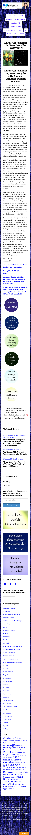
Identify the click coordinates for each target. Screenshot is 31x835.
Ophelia (5, 684)
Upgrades (6, 726)
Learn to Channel (15, 26)
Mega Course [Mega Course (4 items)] (23, 769)
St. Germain (17, 449)
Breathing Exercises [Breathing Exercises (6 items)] (13, 750)
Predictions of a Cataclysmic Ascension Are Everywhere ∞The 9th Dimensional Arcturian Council (14, 443)
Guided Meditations (9, 652)
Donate (19, 30)
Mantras (5, 665)
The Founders (7, 716)
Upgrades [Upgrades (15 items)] (6, 789)
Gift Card (6, 643)
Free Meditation (9, 30)
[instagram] (16, 584)
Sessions (9, 19)
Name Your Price (15, 23)
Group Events (19, 16)
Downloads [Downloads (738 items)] (9, 752)
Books (9, 34)
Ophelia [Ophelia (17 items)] (25, 772)
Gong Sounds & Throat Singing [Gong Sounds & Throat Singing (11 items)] (13, 755)
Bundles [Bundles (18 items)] (22, 750)
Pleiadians (6, 687)
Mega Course (7, 675)
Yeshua (5, 729)
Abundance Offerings (9, 608)
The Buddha (6, 710)
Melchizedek (7, 678)
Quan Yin (6, 691)
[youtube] (5, 584)
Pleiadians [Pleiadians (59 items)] (7, 774)
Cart (15, 34)
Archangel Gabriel (8, 617)
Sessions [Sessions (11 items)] (13, 777)
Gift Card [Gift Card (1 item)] (24, 752)
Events (5, 640)
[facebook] (11, 584)
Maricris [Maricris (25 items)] (6, 770)
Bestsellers (6, 624)
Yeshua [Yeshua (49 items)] (13, 789)
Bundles (5, 633)
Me (26, 30)
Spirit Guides (7, 703)
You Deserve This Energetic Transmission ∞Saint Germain (15, 453)
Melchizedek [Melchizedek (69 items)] (8, 772)
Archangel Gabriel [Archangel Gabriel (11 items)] (13, 743)
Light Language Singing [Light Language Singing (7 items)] (18, 762)
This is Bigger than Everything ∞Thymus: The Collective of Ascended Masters (14, 464)
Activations (6, 611)
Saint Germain (7, 694)
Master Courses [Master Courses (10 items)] (15, 770)
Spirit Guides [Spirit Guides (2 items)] (15, 779)
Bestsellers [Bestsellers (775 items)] (18, 747)
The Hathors (7, 719)
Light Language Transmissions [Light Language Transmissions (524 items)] (12, 766)
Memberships (7, 681)
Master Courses (19, 19)
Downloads (6, 636)
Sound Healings (8, 700)
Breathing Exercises (9, 630)
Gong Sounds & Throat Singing (12, 646)
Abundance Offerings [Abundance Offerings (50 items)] (12, 738)
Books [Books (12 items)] (5, 750)
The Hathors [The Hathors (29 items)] (15, 786)
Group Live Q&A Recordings (11, 649)
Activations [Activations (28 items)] (7, 741)
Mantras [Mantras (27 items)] (23, 767)
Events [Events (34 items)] (19, 752)
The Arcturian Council (10, 706)
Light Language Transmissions (12, 662)
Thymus (5, 722)
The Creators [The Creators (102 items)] (15, 784)
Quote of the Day (8, 435)
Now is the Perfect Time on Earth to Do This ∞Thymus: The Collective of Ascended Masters (14, 417)
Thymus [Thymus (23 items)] (23, 786)
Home (9, 16)
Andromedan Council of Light (12, 614)
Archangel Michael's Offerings (12, 621)
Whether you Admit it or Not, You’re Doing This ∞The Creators (15, 45)
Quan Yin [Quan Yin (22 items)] (15, 774)
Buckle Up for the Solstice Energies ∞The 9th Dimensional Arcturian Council (16, 410)
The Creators (7, 713)
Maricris (5, 668)
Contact (21, 34)
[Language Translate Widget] (9, 596)
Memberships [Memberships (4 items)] (18, 772)
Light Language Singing (10, 659)
